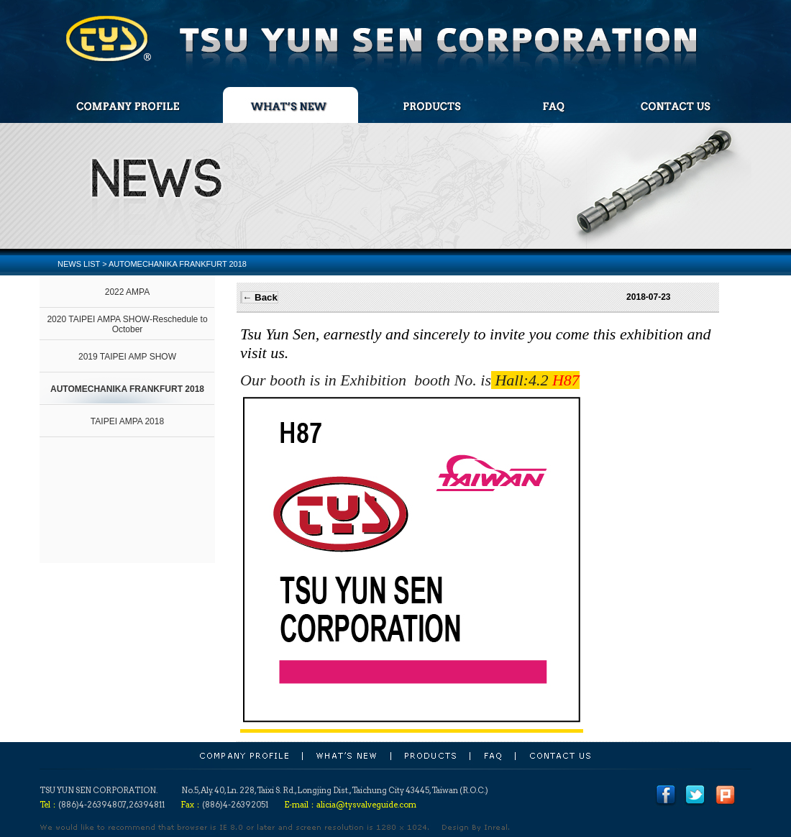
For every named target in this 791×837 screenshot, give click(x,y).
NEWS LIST (79, 264)
